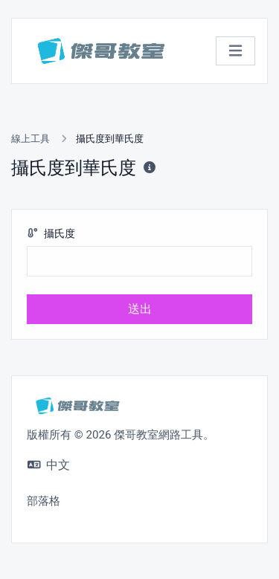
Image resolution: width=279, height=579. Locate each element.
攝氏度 (51, 233)
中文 (49, 465)
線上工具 (30, 138)
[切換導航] (235, 50)
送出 (140, 309)
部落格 (43, 501)
